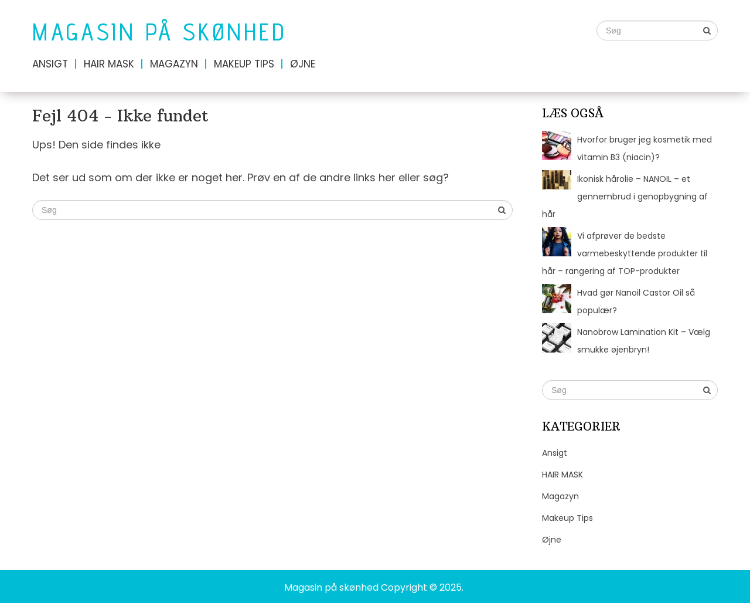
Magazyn (174, 64)
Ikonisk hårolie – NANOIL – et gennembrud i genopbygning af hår (625, 196)
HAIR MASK (109, 64)
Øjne (302, 64)
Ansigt (50, 64)
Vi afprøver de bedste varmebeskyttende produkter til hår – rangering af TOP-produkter (624, 253)
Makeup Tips (244, 64)
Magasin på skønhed (159, 32)
